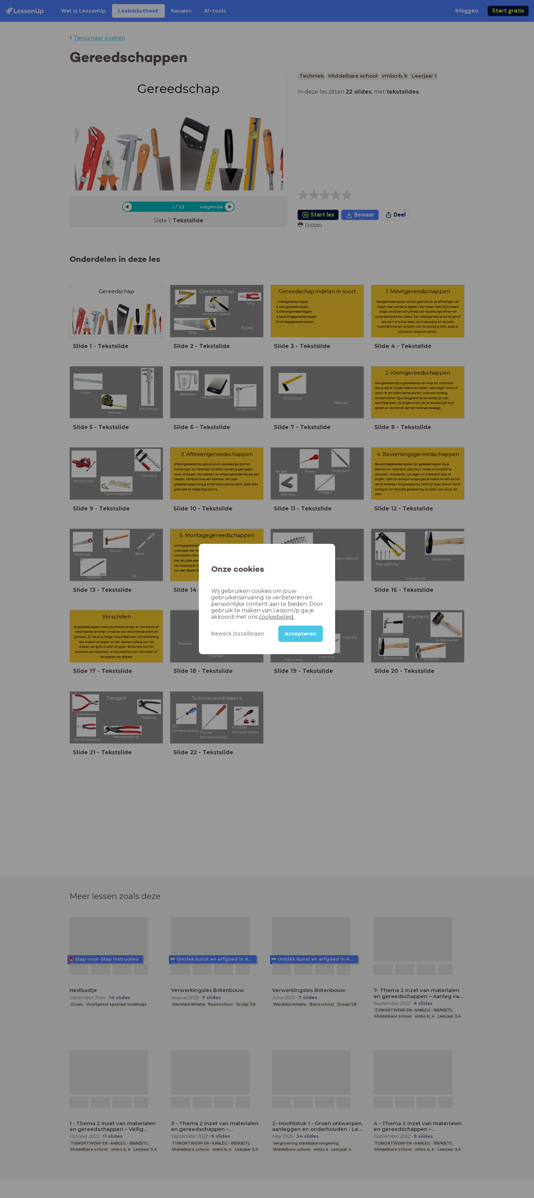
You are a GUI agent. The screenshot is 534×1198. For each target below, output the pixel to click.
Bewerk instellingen (237, 633)
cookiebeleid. (277, 617)
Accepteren (300, 634)
